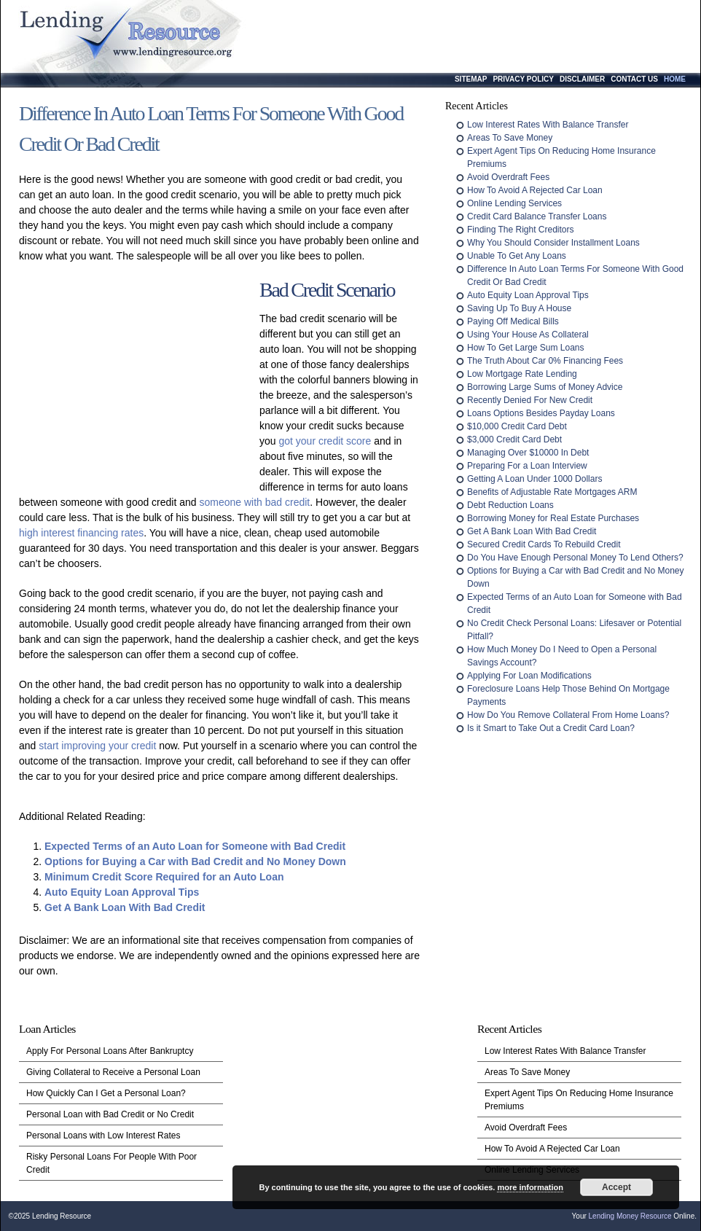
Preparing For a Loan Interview (527, 466)
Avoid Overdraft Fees (508, 177)
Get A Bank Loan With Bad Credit (124, 907)
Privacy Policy (523, 79)
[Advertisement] (135, 384)
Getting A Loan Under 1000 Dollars (534, 479)
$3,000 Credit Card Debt (514, 439)
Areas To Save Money (509, 138)
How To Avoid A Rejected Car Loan (535, 190)
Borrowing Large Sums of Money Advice (544, 387)
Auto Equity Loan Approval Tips (121, 892)
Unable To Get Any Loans (516, 256)
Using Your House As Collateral (528, 334)
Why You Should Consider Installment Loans (553, 243)
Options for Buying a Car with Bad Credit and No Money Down (195, 861)
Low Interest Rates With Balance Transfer (547, 125)
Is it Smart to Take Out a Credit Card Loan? (551, 728)
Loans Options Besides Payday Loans (541, 413)
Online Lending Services (514, 203)
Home (675, 79)
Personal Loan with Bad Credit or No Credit (110, 1114)
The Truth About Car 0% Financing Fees (545, 361)
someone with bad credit (255, 502)
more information (530, 1187)
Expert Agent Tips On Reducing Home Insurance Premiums (579, 1099)
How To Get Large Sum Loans (525, 348)
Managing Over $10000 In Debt (528, 453)
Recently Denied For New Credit (529, 400)
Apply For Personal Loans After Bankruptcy (109, 1051)
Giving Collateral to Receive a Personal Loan (113, 1072)
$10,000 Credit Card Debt (517, 426)
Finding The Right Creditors (520, 229)
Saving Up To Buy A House (519, 308)
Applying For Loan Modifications (529, 676)
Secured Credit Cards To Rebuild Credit (544, 544)
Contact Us (634, 79)
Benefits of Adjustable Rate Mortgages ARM (552, 492)
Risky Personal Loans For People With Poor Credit (111, 1163)
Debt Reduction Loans (510, 505)
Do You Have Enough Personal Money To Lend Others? (575, 557)
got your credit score (324, 441)
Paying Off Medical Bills (513, 321)
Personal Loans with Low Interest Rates (103, 1135)
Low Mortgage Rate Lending (522, 374)
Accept (616, 1187)
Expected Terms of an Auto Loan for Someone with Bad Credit (194, 846)
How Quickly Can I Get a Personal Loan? (106, 1093)
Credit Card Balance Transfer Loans (536, 216)
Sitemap (471, 79)
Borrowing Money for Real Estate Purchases (553, 518)
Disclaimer (582, 79)
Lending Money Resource (630, 1216)
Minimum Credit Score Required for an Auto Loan (164, 877)
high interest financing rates (81, 533)
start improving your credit (97, 745)
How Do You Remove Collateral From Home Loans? (568, 715)
